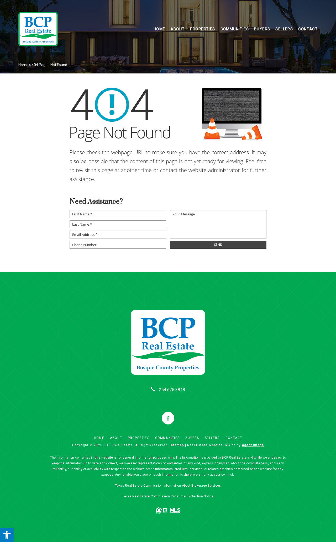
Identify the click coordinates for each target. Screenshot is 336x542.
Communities (234, 29)
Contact (308, 29)
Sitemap (177, 445)
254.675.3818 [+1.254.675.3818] (172, 389)
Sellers (284, 29)
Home (159, 29)
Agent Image (253, 445)
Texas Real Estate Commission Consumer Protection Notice (167, 496)
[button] (7, 535)
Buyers (262, 29)
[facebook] (168, 418)
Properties (202, 29)
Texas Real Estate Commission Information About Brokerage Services (168, 485)
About (178, 29)
